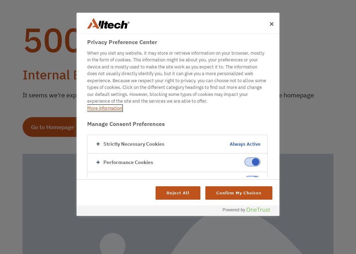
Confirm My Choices (238, 192)
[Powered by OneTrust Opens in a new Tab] (249, 211)
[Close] (271, 24)
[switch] (252, 162)
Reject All (178, 192)
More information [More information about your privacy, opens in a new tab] (104, 108)
